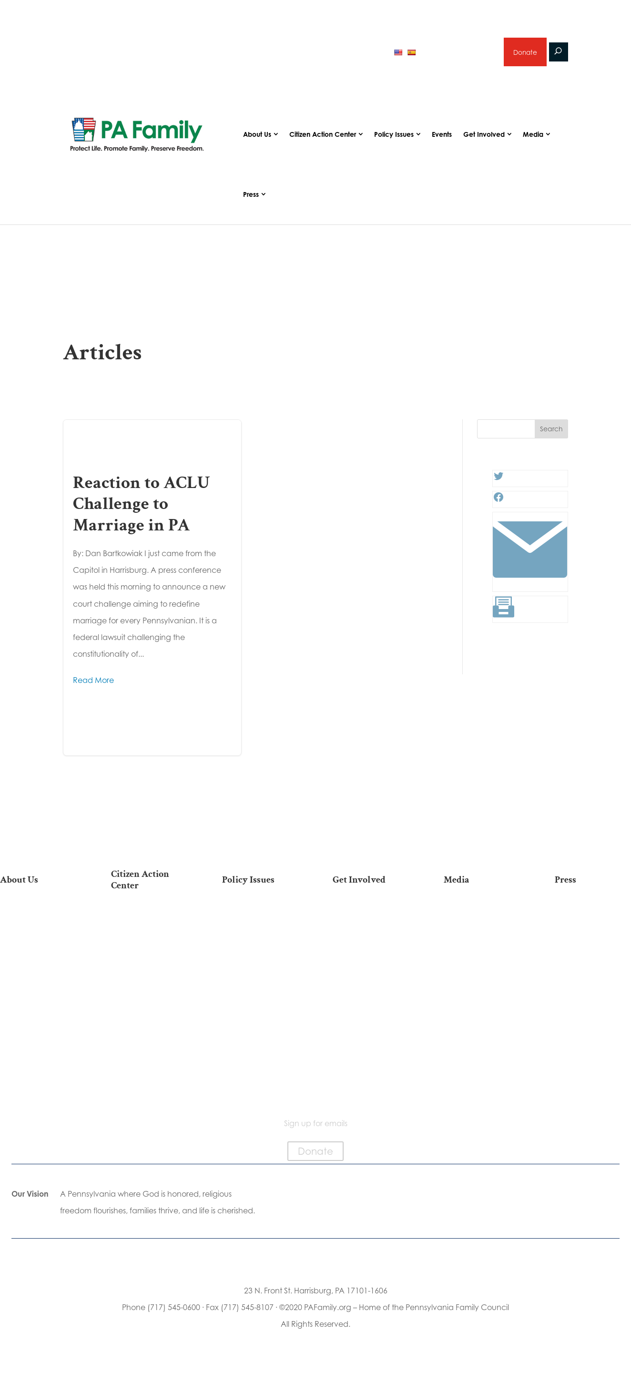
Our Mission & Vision (38, 919)
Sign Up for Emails (371, 994)
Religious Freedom (260, 934)
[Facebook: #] (498, 504)
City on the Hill (37, 1003)
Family (260, 949)
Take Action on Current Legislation (149, 948)
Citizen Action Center (322, 138)
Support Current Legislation (371, 1014)
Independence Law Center (38, 984)
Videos (482, 949)
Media (533, 138)
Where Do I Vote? (149, 1046)
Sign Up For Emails (149, 1086)
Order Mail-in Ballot (149, 1031)
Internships (371, 934)
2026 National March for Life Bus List (149, 923)
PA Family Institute (38, 964)
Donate (524, 54)
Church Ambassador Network (37, 1023)
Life (260, 919)
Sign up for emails (458, 54)
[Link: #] (530, 587)
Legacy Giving (371, 979)
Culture (260, 964)
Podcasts (482, 934)
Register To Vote (148, 1016)
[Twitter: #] (498, 483)
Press (251, 198)
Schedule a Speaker (371, 1049)
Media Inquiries (593, 934)
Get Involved (484, 138)
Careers (370, 964)
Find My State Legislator (149, 972)
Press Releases (592, 919)
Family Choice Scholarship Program (38, 1048)
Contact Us (38, 1067)
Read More (93, 684)
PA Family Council (38, 949)
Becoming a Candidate (149, 1066)
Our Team (38, 934)
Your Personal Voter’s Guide (149, 997)
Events (442, 138)
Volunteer (371, 949)
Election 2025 (482, 979)
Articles (481, 919)
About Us (257, 138)
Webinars (482, 964)
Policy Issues (394, 138)
